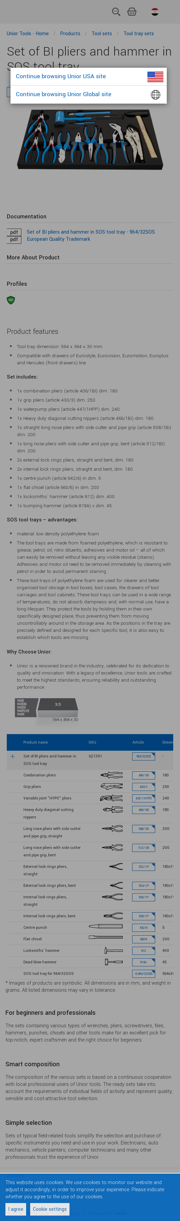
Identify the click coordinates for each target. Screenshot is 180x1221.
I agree (15, 1209)
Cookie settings (50, 1209)
